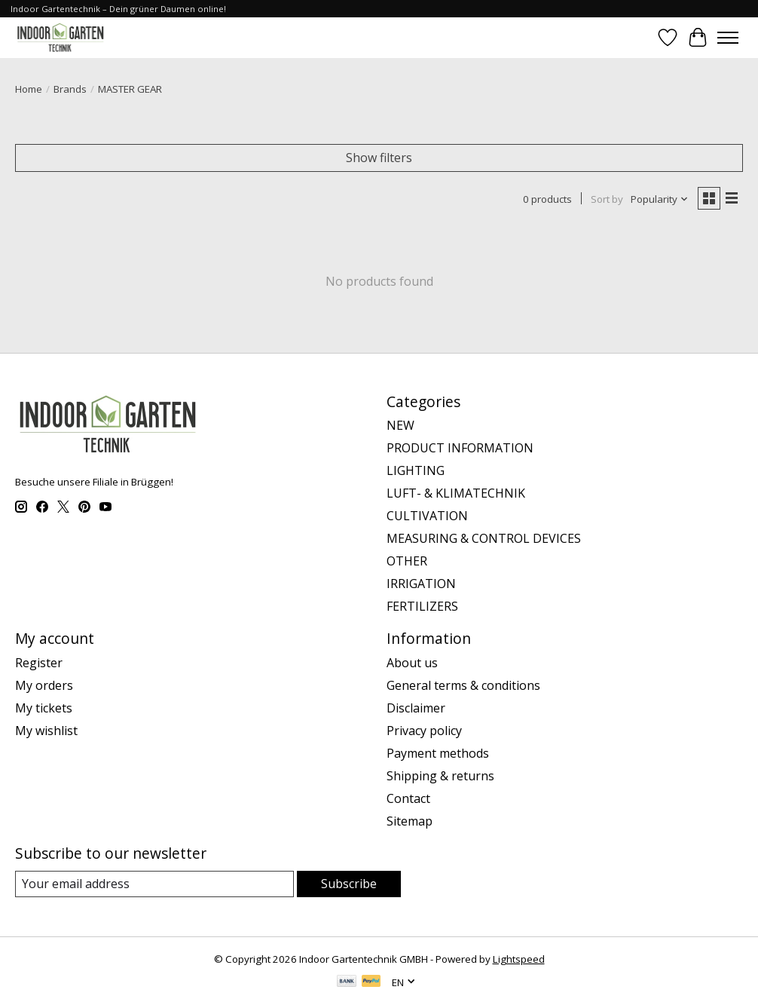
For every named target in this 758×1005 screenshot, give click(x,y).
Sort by (607, 199)
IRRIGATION (421, 583)
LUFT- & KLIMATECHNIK (456, 493)
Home (28, 89)
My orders (44, 685)
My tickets (43, 708)
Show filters (379, 157)
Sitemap (409, 821)
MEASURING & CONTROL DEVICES (484, 538)
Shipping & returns (440, 776)
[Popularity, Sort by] (660, 199)
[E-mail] (154, 884)
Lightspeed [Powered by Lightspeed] (519, 959)
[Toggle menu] (728, 38)
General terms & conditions (463, 685)
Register (39, 662)
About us (412, 662)
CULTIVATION (427, 515)
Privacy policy (424, 730)
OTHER (407, 561)
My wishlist (46, 730)
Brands (70, 89)
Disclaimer (416, 708)
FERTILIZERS (422, 606)
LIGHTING (416, 470)
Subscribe (349, 883)
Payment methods (438, 753)
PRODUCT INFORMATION (460, 448)
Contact (408, 798)
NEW (400, 425)
